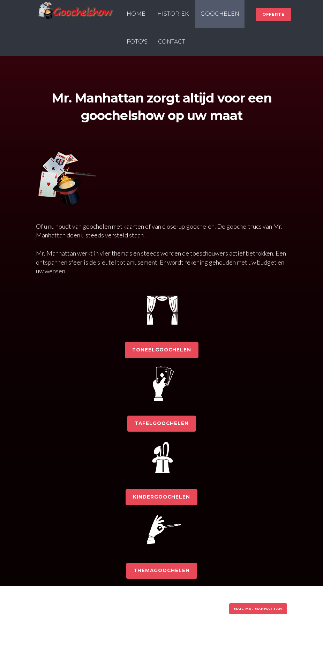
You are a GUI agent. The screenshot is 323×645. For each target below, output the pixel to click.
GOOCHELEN (220, 13)
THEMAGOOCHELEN (162, 570)
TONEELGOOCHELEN (161, 349)
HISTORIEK (173, 13)
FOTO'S (137, 41)
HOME (136, 13)
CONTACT (171, 41)
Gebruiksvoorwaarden (103, 607)
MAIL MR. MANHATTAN (258, 608)
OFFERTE (273, 14)
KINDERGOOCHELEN (161, 497)
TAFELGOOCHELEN (162, 423)
